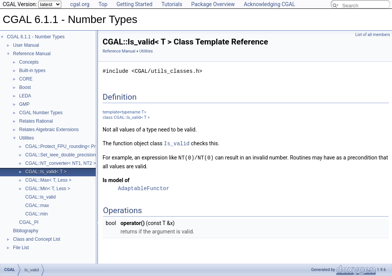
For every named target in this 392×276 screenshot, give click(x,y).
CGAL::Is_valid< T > (46, 171)
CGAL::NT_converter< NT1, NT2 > (60, 163)
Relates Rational (36, 121)
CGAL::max (37, 205)
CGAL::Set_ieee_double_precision (60, 155)
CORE (26, 79)
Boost (25, 87)
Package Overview (213, 4)
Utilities (26, 138)
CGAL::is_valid (40, 197)
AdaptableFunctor (143, 187)
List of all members (372, 34)
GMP (24, 104)
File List (21, 247)
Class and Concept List (36, 239)
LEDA (25, 96)
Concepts (29, 62)
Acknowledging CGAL (269, 4)
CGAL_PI (29, 222)
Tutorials (172, 4)
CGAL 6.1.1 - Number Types (36, 36)
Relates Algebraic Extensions (48, 129)
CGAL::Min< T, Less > (47, 188)
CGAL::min (36, 214)
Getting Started (134, 4)
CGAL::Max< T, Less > (48, 180)
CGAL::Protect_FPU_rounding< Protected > (69, 146)
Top (103, 4)
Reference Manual (32, 53)
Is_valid (176, 143)
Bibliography (25, 230)
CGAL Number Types (40, 112)
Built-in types (32, 70)
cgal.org (79, 4)
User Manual (26, 45)
